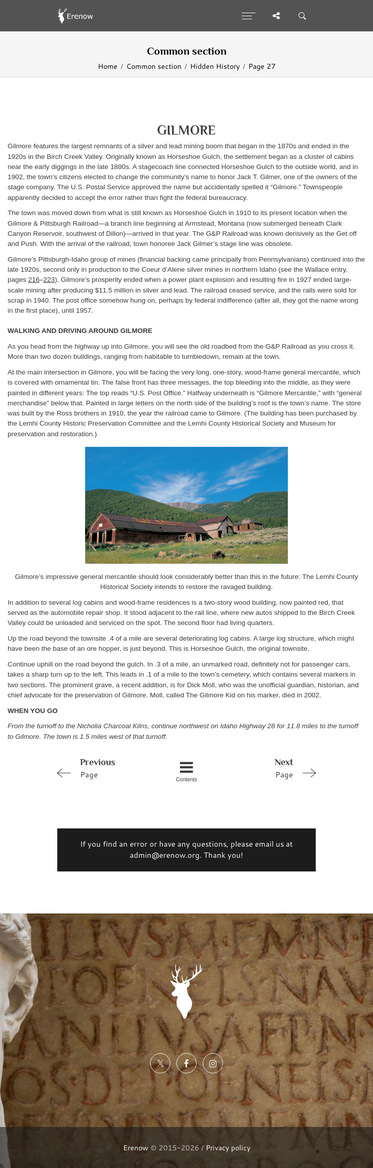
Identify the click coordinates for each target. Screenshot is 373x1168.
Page (104, 768)
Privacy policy (228, 1147)
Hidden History (215, 66)
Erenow (135, 1147)
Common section (153, 66)
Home (108, 66)
